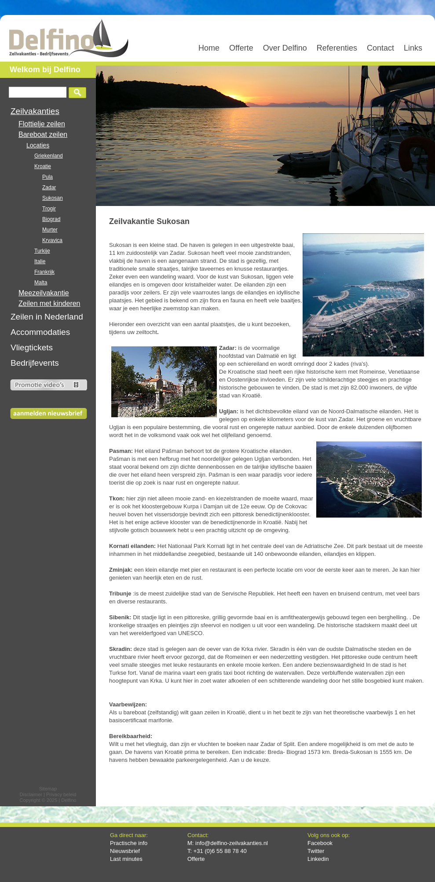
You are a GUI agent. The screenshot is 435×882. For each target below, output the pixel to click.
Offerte (196, 859)
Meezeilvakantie (43, 293)
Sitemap (48, 788)
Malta (40, 282)
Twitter (315, 851)
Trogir (49, 209)
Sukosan (52, 198)
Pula (47, 177)
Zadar (49, 187)
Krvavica (52, 240)
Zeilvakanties (35, 111)
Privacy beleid (61, 794)
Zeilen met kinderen (49, 303)
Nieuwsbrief (125, 851)
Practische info (128, 843)
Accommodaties (40, 332)
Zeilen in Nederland (47, 316)
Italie (39, 261)
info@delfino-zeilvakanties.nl (231, 843)
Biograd (51, 219)
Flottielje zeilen (41, 124)
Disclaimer (31, 794)
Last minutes (126, 859)
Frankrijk (44, 272)
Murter (50, 230)
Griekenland (48, 156)
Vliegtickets (32, 347)
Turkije (42, 251)
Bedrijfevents (35, 363)
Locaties (37, 145)
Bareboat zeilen (42, 134)
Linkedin (318, 859)
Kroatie (42, 166)
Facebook (320, 843)
